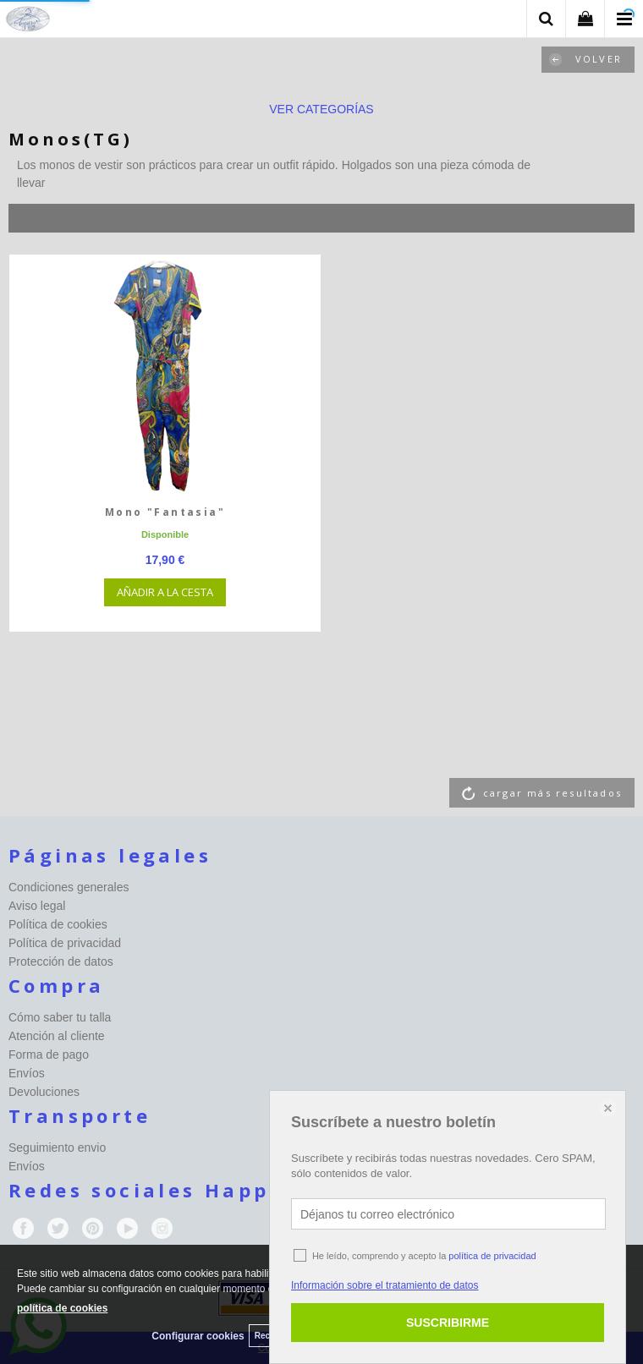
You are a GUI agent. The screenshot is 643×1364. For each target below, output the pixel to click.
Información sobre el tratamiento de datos (384, 1285)
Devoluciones (44, 1091)
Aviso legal (36, 905)
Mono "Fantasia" (165, 512)
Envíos (26, 1073)
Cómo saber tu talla (59, 1017)
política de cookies (62, 1308)
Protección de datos (60, 961)
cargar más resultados (552, 792)
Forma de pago (48, 1054)
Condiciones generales (68, 887)
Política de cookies (57, 924)
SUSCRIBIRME (447, 1322)
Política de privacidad (64, 943)
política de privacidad (492, 1256)
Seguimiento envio (57, 1147)
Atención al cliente (56, 1036)
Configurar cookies (197, 1336)
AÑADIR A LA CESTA (165, 592)
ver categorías (321, 109)
